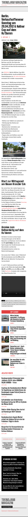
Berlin (7, 300)
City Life (3, 384)
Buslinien (8, 271)
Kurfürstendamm (7, 92)
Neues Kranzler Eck (21, 304)
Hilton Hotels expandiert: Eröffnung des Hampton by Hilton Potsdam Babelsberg (17, 318)
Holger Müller (14, 40)
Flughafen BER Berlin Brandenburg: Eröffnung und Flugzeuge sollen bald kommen (20, 445)
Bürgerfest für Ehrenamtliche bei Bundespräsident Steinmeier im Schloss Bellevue (12, 429)
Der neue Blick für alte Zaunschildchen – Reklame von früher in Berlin (17, 362)
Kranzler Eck (22, 302)
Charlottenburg (14, 300)
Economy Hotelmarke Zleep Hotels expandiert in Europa (18, 329)
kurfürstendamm (11, 304)
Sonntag (24, 202)
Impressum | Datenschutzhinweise (9, 511)
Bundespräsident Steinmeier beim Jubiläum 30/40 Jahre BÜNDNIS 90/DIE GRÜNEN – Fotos (12, 380)
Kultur (12, 367)
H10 (24, 198)
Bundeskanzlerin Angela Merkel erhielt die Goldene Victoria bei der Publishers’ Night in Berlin (13, 419)
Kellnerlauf (10, 302)
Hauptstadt (22, 300)
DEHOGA (6, 72)
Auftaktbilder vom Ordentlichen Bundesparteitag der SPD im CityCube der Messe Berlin (14, 402)
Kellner (4, 302)
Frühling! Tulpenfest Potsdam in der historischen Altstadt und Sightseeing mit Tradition (7, 445)
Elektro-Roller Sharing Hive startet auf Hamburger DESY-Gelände (13, 410)
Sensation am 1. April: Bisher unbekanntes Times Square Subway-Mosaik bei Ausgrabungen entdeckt (18, 350)
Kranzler (16, 302)
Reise (12, 323)
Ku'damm (4, 304)
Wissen (12, 355)
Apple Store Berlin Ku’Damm (17, 220)
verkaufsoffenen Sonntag (9, 208)
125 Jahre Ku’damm (19, 76)
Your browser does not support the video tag (13, 286)
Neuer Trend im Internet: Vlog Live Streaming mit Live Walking (18, 338)
